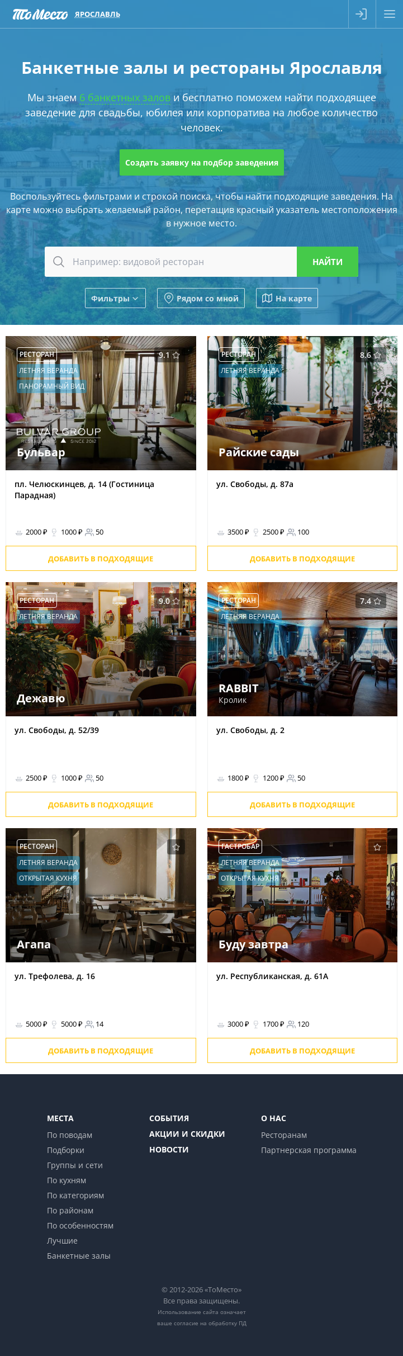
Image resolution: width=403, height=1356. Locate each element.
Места (60, 1118)
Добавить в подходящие (100, 559)
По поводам (69, 1135)
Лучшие (62, 1240)
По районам (70, 1210)
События (169, 1118)
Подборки (65, 1150)
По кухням (66, 1180)
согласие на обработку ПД (210, 1323)
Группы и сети (75, 1165)
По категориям (75, 1195)
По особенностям (80, 1225)
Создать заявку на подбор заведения (201, 162)
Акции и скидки (187, 1133)
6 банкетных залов (124, 97)
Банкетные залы (79, 1255)
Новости (169, 1149)
